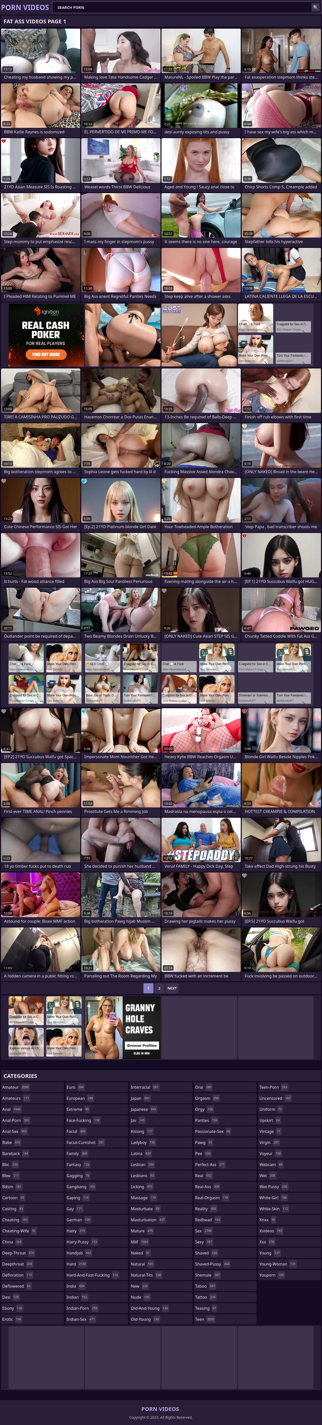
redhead (208, 1220)
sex (204, 1231)
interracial (145, 1087)
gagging (79, 1175)
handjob (79, 1253)
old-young (145, 1319)
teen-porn (273, 1087)
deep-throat (18, 1253)
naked (141, 1253)
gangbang (81, 1186)
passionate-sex (213, 1131)
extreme (78, 1109)
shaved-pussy (213, 1264)
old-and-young (150, 1308)
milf (140, 1242)
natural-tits (146, 1275)
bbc (10, 1164)
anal (12, 1109)
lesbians (143, 1175)
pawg (204, 1142)
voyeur (270, 1153)
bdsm (12, 1186)
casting (13, 1209)
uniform (271, 1109)
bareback (15, 1153)
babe (11, 1142)
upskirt (270, 1120)
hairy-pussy (82, 1242)
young (270, 1253)
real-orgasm (212, 1197)
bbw (11, 1175)
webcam (271, 1164)
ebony (12, 1308)
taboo (205, 1286)
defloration (17, 1275)
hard (77, 1264)
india (76, 1286)
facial (77, 1131)
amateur (16, 1087)
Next (172, 988)
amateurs (16, 1098)
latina (141, 1153)
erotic (12, 1319)
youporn (272, 1275)
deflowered (17, 1286)
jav (138, 1120)
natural (142, 1264)
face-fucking (84, 1120)
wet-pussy (273, 1186)
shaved (206, 1253)
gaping (78, 1197)
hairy (76, 1231)
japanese (144, 1109)
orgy (204, 1109)
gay (75, 1209)
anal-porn (16, 1120)
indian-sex (81, 1319)
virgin (269, 1142)
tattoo (206, 1297)
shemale (208, 1275)
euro (76, 1087)
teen (205, 1319)
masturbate (145, 1209)
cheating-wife (19, 1231)
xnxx (267, 1220)
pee (203, 1153)
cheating (15, 1220)
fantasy (79, 1164)
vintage (270, 1131)
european (80, 1098)
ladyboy (143, 1142)
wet (267, 1175)
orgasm (207, 1098)
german (79, 1220)
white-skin (274, 1209)
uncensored (275, 1098)
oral (204, 1087)
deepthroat (17, 1264)
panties (207, 1120)
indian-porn (83, 1308)
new (140, 1286)
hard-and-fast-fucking (93, 1275)
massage (144, 1197)
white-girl (273, 1197)
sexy (204, 1242)
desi (11, 1297)
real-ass (208, 1186)
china (12, 1242)
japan (141, 1098)
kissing (142, 1131)
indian (77, 1297)
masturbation (148, 1220)
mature (142, 1231)
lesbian (143, 1164)
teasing (206, 1308)
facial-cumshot (86, 1142)
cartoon (13, 1197)
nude (141, 1297)
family (77, 1153)
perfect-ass (210, 1164)
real (204, 1175)
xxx (267, 1242)
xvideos (271, 1231)
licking (142, 1186)
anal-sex (15, 1131)
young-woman (278, 1264)
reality (206, 1209)
